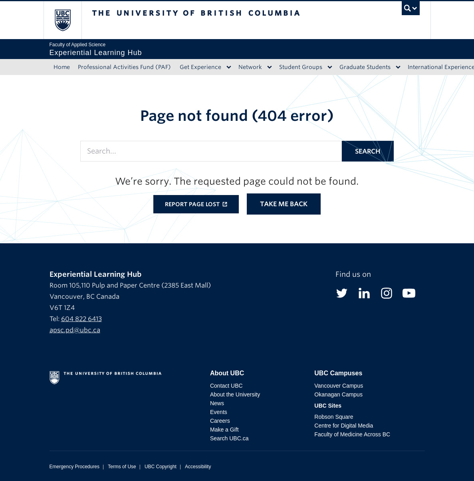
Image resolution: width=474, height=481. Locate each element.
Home (62, 67)
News (217, 403)
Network (250, 67)
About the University (235, 394)
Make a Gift (224, 429)
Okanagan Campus (338, 394)
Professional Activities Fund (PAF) (124, 67)
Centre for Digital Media (343, 425)
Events (218, 412)
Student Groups (300, 67)
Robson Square (333, 417)
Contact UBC (226, 385)
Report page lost (193, 204)
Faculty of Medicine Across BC (352, 434)
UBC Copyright (161, 466)
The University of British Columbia (68, 20)
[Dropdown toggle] (229, 67)
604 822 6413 (81, 319)
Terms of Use (122, 466)
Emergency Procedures (74, 466)
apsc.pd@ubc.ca (75, 330)
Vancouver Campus (338, 385)
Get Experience (200, 67)
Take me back (283, 204)
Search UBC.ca (229, 438)
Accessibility (198, 466)
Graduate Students (365, 67)
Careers (220, 421)
